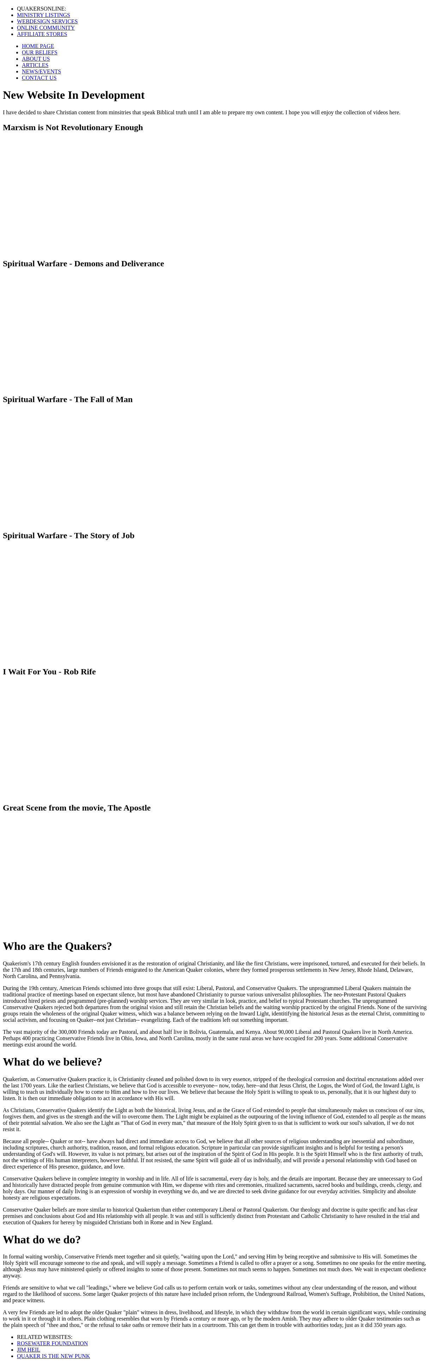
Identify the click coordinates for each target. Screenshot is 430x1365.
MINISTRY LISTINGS (43, 15)
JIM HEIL (28, 1350)
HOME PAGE (38, 46)
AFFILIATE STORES (42, 34)
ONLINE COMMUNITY (46, 28)
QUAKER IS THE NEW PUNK (53, 1356)
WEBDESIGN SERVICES (47, 21)
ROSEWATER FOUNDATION (52, 1343)
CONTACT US (39, 78)
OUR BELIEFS (39, 52)
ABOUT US (36, 59)
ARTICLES (35, 65)
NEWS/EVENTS (41, 71)
